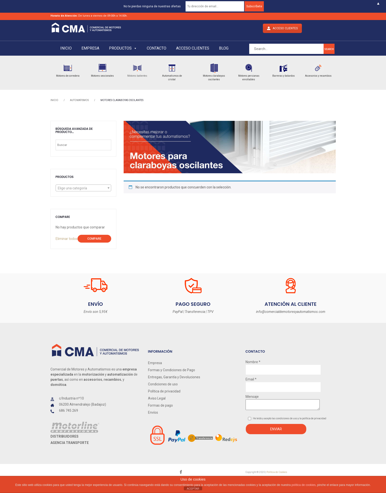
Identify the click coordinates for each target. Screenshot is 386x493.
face (181, 472)
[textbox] (83, 188)
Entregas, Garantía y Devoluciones (174, 377)
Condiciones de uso (163, 384)
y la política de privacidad (312, 418)
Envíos (153, 412)
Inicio (66, 48)
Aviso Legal (157, 398)
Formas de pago (160, 405)
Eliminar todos (67, 239)
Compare (94, 238)
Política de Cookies (277, 472)
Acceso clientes (192, 48)
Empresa (90, 48)
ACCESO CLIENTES (282, 28)
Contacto (156, 48)
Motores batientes (137, 75)
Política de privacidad (164, 391)
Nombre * (283, 366)
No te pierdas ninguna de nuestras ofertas (152, 6)
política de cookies (303, 485)
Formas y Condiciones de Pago (171, 370)
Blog (223, 48)
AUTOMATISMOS (79, 100)
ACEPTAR (193, 488)
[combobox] (83, 188)
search (329, 49)
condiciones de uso (287, 418)
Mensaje (283, 403)
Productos (123, 48)
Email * (283, 383)
